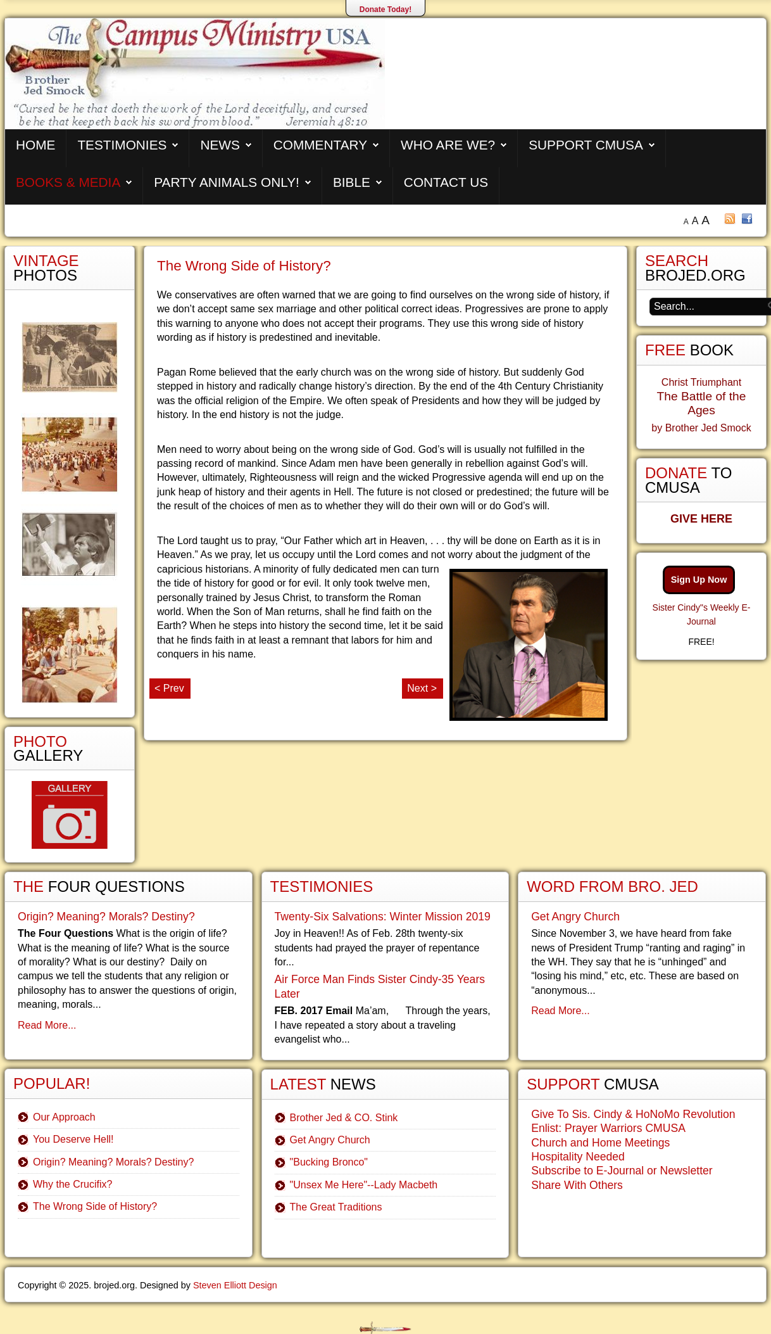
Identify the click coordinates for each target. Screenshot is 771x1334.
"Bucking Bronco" (329, 1162)
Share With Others (577, 1185)
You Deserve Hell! (73, 1139)
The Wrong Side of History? (95, 1206)
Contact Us (446, 182)
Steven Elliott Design (235, 1285)
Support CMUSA (586, 144)
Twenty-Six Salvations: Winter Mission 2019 (383, 916)
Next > (422, 688)
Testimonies (121, 144)
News (219, 144)
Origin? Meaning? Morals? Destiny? (106, 916)
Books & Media (68, 182)
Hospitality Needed (578, 1156)
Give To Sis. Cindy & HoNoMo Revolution (633, 1114)
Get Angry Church (330, 1139)
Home (35, 144)
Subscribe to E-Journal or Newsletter (622, 1170)
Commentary (320, 144)
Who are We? (448, 144)
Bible (351, 182)
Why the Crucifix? (72, 1184)
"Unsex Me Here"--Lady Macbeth (364, 1184)
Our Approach (64, 1117)
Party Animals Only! (226, 182)
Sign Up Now (699, 580)
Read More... (47, 1025)
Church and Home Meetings (600, 1142)
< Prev (169, 688)
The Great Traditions (336, 1207)
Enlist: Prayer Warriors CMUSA (608, 1128)
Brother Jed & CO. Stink (344, 1117)
